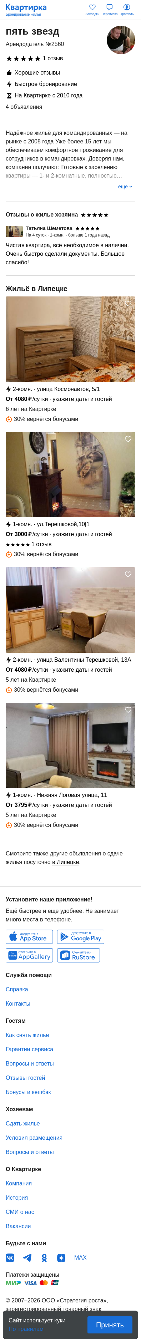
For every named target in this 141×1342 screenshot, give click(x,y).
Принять (110, 1325)
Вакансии (18, 1226)
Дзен (61, 1258)
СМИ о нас (20, 1212)
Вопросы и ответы (30, 1064)
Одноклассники (44, 1258)
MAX (80, 1258)
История (17, 1198)
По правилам (26, 1327)
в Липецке (65, 862)
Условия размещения (34, 1138)
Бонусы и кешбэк (28, 1092)
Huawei (29, 955)
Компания (19, 1183)
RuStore (78, 955)
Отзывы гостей (25, 1078)
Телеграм (27, 1258)
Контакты (18, 1004)
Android (80, 937)
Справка (17, 989)
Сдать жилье (23, 1123)
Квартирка (30, 10)
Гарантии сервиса (29, 1049)
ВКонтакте (10, 1258)
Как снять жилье (27, 1035)
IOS (29, 937)
